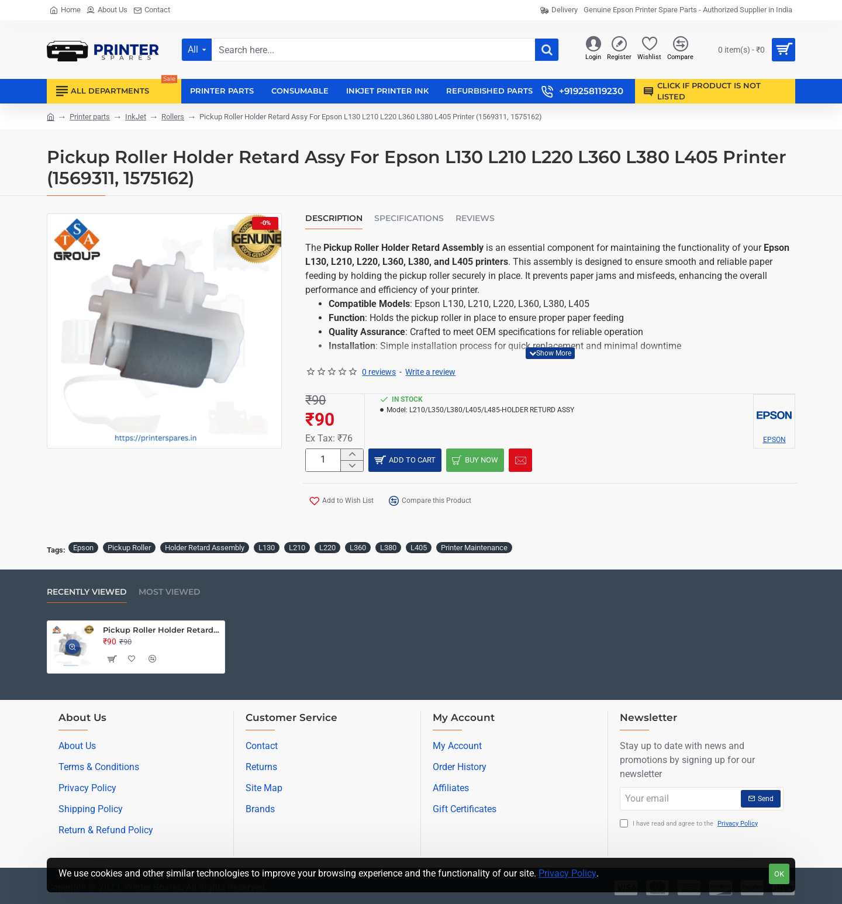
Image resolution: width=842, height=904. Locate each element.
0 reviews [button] (379, 372)
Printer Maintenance (474, 546)
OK (779, 874)
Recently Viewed (87, 591)
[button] (550, 353)
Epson (83, 546)
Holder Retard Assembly (204, 546)
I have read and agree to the (690, 823)
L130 (266, 546)
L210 (297, 546)
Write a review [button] (430, 372)
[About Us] (107, 10)
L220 (327, 546)
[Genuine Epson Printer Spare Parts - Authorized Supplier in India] (688, 10)
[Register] (619, 49)
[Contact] (151, 10)
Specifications (409, 218)
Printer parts (90, 116)
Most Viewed (170, 591)
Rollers (172, 116)
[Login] (593, 49)
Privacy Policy (567, 873)
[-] (351, 468)
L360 (358, 546)
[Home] (65, 10)
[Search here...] (546, 50)
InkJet (135, 116)
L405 (418, 546)
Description (334, 218)
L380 (388, 546)
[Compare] (680, 49)
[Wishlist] (649, 49)
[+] (351, 455)
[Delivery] (559, 10)
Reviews (475, 218)
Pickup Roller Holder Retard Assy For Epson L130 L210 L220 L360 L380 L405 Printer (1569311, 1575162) (161, 628)
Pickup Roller (129, 546)
